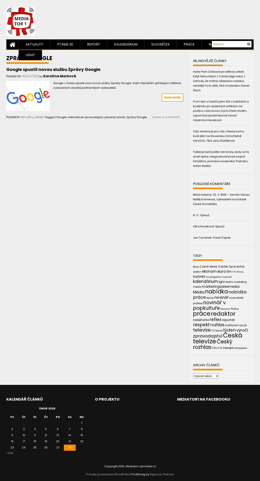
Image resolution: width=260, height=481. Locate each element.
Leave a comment (166, 117)
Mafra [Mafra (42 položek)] (229, 282)
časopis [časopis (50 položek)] (228, 348)
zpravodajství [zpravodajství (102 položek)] (207, 336)
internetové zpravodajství (85, 117)
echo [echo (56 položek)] (241, 266)
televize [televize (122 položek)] (202, 330)
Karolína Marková (59, 76)
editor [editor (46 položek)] (197, 272)
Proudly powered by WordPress (108, 474)
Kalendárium (125, 44)
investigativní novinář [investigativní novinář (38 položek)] (219, 277)
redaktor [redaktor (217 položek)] (223, 314)
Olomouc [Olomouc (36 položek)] (225, 309)
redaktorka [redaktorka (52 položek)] (201, 320)
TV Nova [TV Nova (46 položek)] (217, 331)
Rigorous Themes (162, 474)
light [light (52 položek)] (222, 282)
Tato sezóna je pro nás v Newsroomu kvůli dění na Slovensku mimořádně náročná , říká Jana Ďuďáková (218, 136)
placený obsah (114, 117)
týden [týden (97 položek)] (229, 330)
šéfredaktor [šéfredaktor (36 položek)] (241, 348)
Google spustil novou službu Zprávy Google (53, 69)
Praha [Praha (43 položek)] (235, 309)
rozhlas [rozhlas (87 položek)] (217, 325)
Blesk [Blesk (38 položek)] (196, 266)
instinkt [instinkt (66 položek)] (199, 276)
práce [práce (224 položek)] (201, 314)
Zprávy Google (136, 117)
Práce (189, 44)
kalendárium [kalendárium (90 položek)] (205, 281)
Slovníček (160, 44)
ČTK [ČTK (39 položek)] (220, 348)
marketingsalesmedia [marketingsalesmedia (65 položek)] (220, 286)
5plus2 (204, 215)
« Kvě (9, 453)
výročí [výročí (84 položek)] (242, 330)
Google (61, 117)
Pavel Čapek (222, 238)
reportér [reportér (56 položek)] (228, 320)
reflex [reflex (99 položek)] (215, 319)
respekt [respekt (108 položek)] (201, 325)
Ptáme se (65, 44)
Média (39, 117)
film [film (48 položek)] (229, 272)
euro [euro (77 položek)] (221, 271)
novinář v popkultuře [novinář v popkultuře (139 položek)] (209, 305)
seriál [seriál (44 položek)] (243, 325)
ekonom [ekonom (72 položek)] (209, 271)
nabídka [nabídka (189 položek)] (216, 291)
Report (93, 44)
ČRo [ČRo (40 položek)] (214, 348)
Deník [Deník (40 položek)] (232, 266)
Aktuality (34, 44)
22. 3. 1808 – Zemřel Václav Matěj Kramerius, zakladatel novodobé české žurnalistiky (221, 199)
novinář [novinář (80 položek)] (221, 297)
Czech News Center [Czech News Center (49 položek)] (214, 267)
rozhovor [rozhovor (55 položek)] (232, 325)
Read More (172, 97)
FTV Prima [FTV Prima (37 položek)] (238, 272)
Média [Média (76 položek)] (198, 292)
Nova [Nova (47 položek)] (210, 298)
